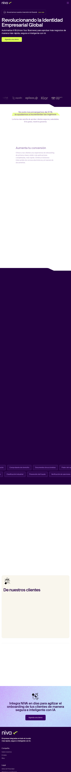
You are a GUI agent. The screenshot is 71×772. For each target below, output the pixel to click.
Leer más (41, 12)
